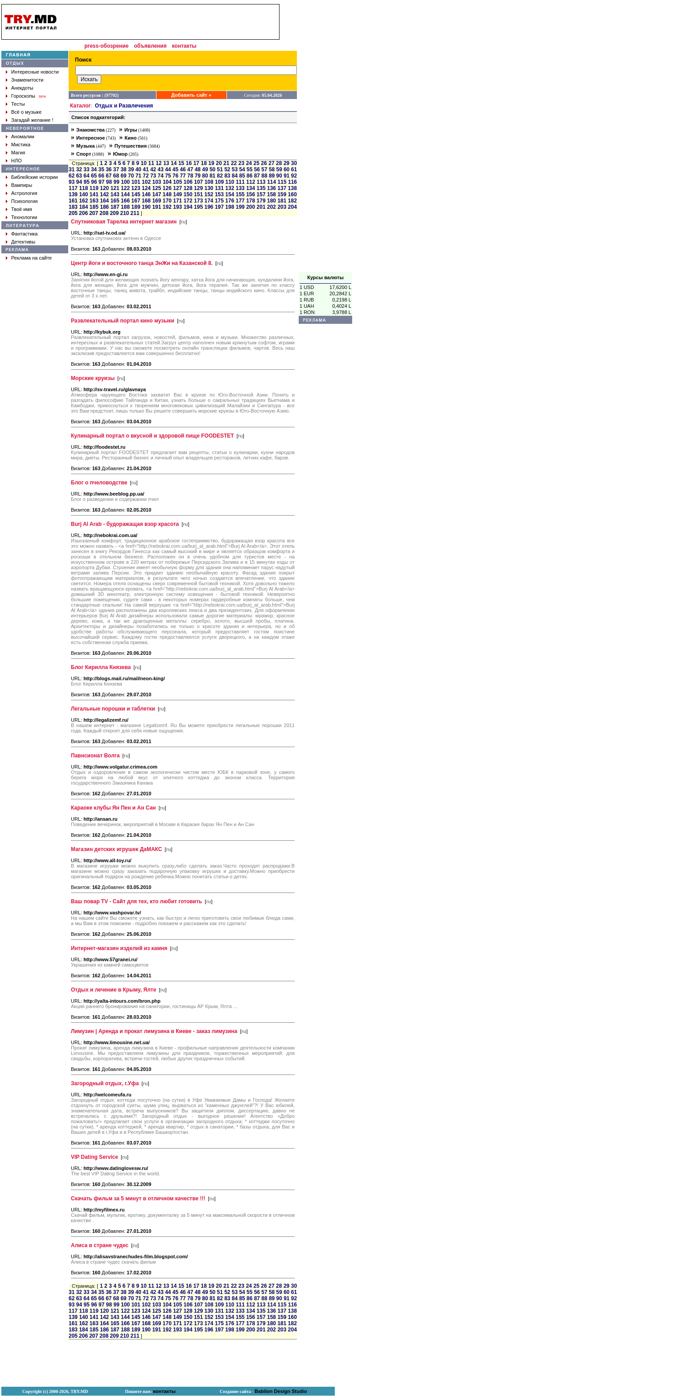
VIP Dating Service (94, 1157)
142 (104, 194)
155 (240, 194)
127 (177, 188)
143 (115, 194)
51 (220, 169)
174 (208, 201)
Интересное (90, 138)
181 (281, 201)
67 (108, 176)
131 (219, 188)
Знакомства (90, 129)
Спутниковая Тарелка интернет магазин (124, 222)
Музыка (85, 146)
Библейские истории (34, 177)
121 (115, 188)
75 (168, 176)
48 (198, 169)
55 (249, 169)
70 (131, 176)
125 (156, 188)
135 (261, 188)
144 (125, 194)
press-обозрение (106, 46)
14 (174, 163)
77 (182, 176)
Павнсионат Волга (95, 755)
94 (79, 182)
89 (272, 176)
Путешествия (131, 146)
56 (257, 169)
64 (86, 176)
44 (168, 169)
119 (94, 188)
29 (286, 163)
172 (188, 201)
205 (73, 213)
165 (115, 201)
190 (146, 207)
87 (257, 176)
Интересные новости (35, 71)
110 (229, 182)
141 (94, 194)
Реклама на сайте (31, 257)
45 (175, 169)
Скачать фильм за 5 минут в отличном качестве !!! (138, 1198)
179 (261, 201)
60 (286, 169)
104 (167, 182)
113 (261, 182)
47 (190, 169)
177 (240, 201)
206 (83, 213)
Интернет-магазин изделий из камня (119, 948)
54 (242, 169)
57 (264, 169)
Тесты (18, 104)
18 (203, 163)
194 (188, 207)
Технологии (24, 217)
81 (212, 176)
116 (292, 182)
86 (249, 176)
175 (219, 201)
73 (153, 176)
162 (83, 201)
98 (109, 182)
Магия (18, 152)
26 (264, 163)
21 (226, 163)
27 (271, 163)
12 (158, 163)
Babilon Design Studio (281, 1391)
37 (116, 169)
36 (108, 169)
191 (156, 207)
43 (161, 169)
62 (71, 176)
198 (229, 207)
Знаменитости (27, 80)
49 (205, 169)
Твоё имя (21, 209)
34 (94, 169)
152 (208, 194)
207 (93, 213)
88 (264, 176)
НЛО (16, 160)
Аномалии (22, 136)
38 (123, 169)
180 (271, 201)
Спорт (83, 154)
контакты (184, 46)
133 (240, 188)
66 (101, 176)
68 (116, 176)
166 (125, 201)
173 (198, 201)
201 (261, 207)
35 (101, 169)
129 (198, 188)
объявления (150, 46)
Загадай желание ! (32, 120)
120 (104, 188)
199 (240, 207)
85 (242, 176)
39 (131, 169)
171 (177, 201)
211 (135, 213)
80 (205, 176)
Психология (24, 201)
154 (229, 194)
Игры (130, 129)
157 (261, 194)
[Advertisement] (325, 138)
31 (71, 169)
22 (234, 163)
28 (279, 163)
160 (292, 194)
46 (182, 169)
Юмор (120, 154)
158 (271, 194)
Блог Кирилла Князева (101, 667)
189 (136, 207)
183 (73, 207)
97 (101, 182)
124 (146, 188)
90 (279, 176)
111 (240, 182)
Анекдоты (22, 88)
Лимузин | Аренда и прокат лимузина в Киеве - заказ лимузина (154, 1031)
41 (145, 169)
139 (73, 194)
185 (94, 207)
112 (250, 182)
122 (125, 188)
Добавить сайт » (191, 95)
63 (79, 176)
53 (235, 169)
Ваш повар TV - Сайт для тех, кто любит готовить (136, 901)
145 (136, 194)
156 (250, 194)
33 (86, 169)
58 (272, 169)
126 (167, 188)
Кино (131, 138)
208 (103, 213)
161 (73, 201)
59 (279, 169)
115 (282, 182)
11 (151, 163)
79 (198, 176)
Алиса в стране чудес (99, 1245)
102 (146, 182)
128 (188, 188)
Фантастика (24, 233)
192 (167, 207)
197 (219, 207)
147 (156, 194)
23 (241, 163)
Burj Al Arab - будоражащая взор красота (125, 524)
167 (136, 201)
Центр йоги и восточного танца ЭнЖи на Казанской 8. (142, 263)
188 (125, 207)
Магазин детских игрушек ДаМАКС (116, 849)
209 (114, 213)
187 (115, 207)
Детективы (23, 241)
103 (156, 182)
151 (198, 194)
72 (145, 176)
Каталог (80, 106)
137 (281, 188)
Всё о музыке (26, 112)
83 (227, 176)
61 (294, 169)
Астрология (24, 193)
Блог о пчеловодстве (99, 482)
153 (219, 194)
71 (138, 176)
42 (153, 169)
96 (94, 182)
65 (94, 176)
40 (138, 169)
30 (294, 163)
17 (196, 163)
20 (219, 163)
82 (220, 176)
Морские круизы (93, 378)
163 (94, 201)
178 (250, 201)
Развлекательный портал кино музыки (122, 321)
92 (294, 176)
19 (211, 163)
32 (79, 169)
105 (177, 182)
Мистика (20, 144)
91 (286, 176)
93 (71, 182)
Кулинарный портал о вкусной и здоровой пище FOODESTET (152, 436)
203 (281, 207)
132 (229, 188)
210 (124, 213)
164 (104, 201)
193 (177, 207)
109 (219, 182)
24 (249, 163)
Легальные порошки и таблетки (113, 709)
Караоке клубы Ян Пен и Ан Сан (113, 808)
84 (235, 176)
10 (144, 163)
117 (73, 188)
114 (271, 182)
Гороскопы (23, 96)
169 (156, 201)
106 (188, 182)
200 (250, 207)
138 (292, 188)
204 (292, 207)
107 (198, 182)
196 (208, 207)
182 (292, 201)
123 (136, 188)
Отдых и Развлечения (124, 106)
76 (175, 176)
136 (271, 188)
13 (166, 163)
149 (177, 194)
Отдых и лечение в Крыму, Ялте (113, 990)
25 (256, 163)
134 (250, 188)
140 (83, 194)
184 (83, 207)
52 (227, 169)
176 (229, 201)
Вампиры (21, 185)
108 (209, 182)
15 (181, 163)
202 (271, 207)
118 (83, 188)
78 (190, 176)
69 (123, 176)
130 (208, 188)
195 (198, 207)
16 (189, 163)
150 (188, 194)
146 (146, 194)
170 (167, 201)
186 (104, 207)
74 (161, 176)
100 (125, 182)
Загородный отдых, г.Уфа (105, 1083)
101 (136, 182)
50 (212, 169)
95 (87, 182)
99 (116, 182)
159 (281, 194)
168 (146, 201)
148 (167, 194)
